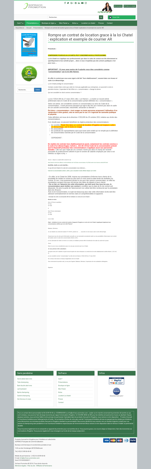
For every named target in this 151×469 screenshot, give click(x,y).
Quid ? (19, 23)
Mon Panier (63, 23)
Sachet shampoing (23, 396)
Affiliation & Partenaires (44, 466)
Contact (109, 23)
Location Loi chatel (88, 23)
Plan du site (31, 466)
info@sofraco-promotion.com (78, 413)
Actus (74, 23)
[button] (118, 6)
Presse (101, 23)
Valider (37, 90)
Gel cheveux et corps (24, 399)
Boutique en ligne (48, 23)
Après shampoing (23, 392)
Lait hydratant (22, 389)
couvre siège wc (102, 429)
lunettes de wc (74, 429)
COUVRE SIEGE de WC (85, 415)
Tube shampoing (22, 382)
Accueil (29, 28)
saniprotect (80, 431)
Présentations (32, 23)
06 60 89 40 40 (48, 413)
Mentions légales (20, 466)
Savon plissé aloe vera (24, 379)
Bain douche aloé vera (24, 385)
